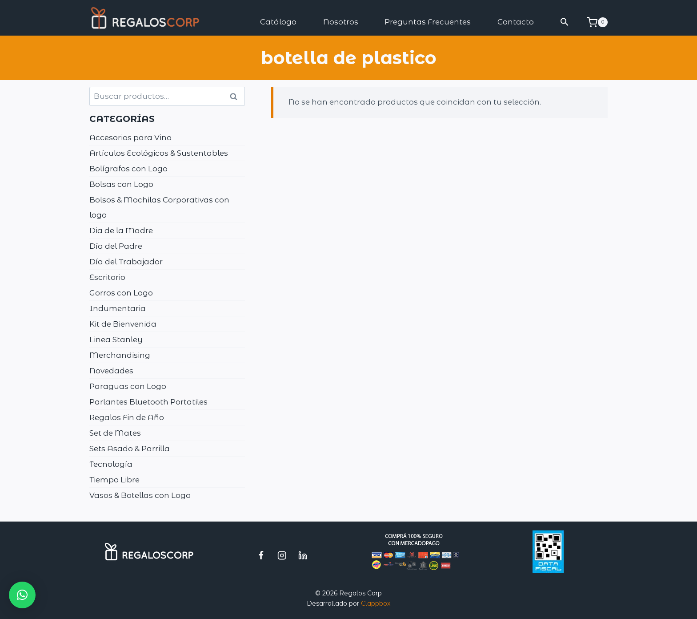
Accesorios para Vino (130, 137)
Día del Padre (115, 246)
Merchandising (119, 355)
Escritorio (107, 277)
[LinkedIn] (303, 555)
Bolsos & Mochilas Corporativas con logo (159, 207)
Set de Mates (115, 433)
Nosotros (340, 21)
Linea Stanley (116, 339)
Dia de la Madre (121, 230)
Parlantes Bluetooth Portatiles (148, 401)
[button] (565, 22)
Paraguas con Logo (127, 386)
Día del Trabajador (126, 261)
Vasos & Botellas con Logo (140, 495)
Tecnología (110, 464)
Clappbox (375, 603)
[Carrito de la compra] (597, 22)
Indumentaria (117, 308)
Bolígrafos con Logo (128, 168)
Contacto (515, 21)
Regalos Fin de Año (126, 417)
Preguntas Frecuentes (428, 21)
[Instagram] (282, 555)
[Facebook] (261, 555)
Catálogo (278, 21)
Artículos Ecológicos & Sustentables (158, 153)
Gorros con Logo (121, 292)
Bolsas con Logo (121, 184)
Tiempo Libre (114, 479)
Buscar (236, 96)
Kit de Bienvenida (122, 324)
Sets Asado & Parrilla (129, 448)
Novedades (111, 370)
